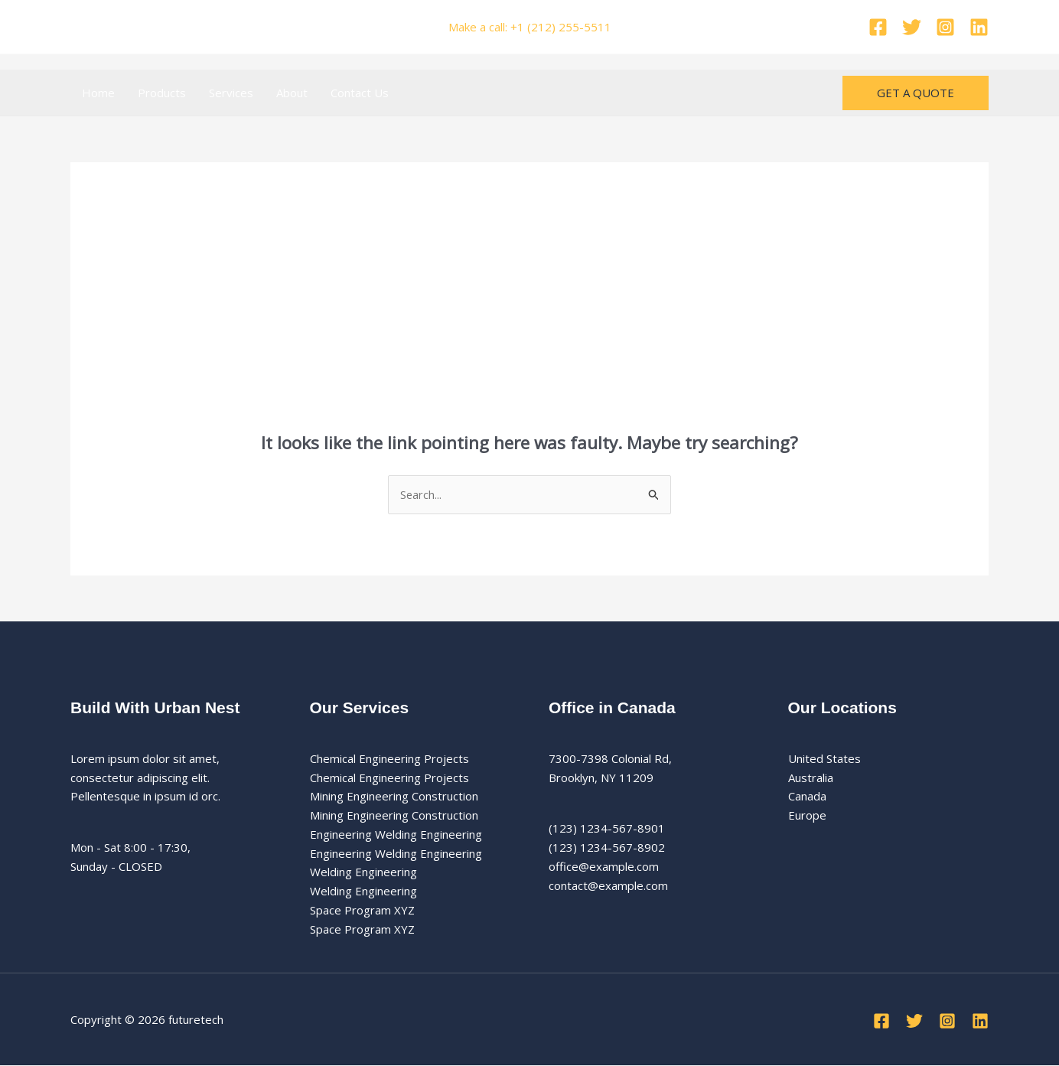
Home (98, 92)
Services (231, 92)
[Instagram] (945, 27)
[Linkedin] (979, 27)
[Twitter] (911, 27)
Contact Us (360, 92)
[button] (915, 93)
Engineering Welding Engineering (396, 834)
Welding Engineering (363, 872)
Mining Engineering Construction (394, 796)
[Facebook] (878, 27)
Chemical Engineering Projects (389, 758)
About (292, 92)
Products (162, 92)
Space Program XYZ (362, 910)
